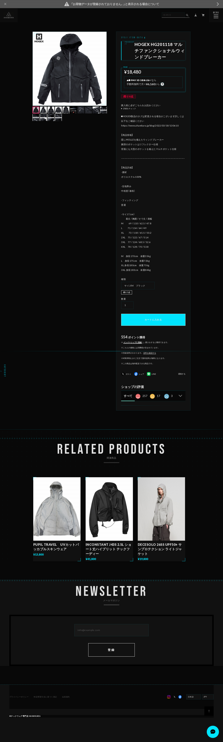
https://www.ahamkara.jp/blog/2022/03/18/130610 (150, 125)
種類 (123, 279)
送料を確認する (149, 353)
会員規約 (65, 703)
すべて (128, 396)
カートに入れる (153, 319)
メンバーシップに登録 (132, 342)
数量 (123, 298)
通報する (181, 374)
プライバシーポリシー (19, 703)
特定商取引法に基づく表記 (45, 703)
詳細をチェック (129, 108)
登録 (111, 656)
